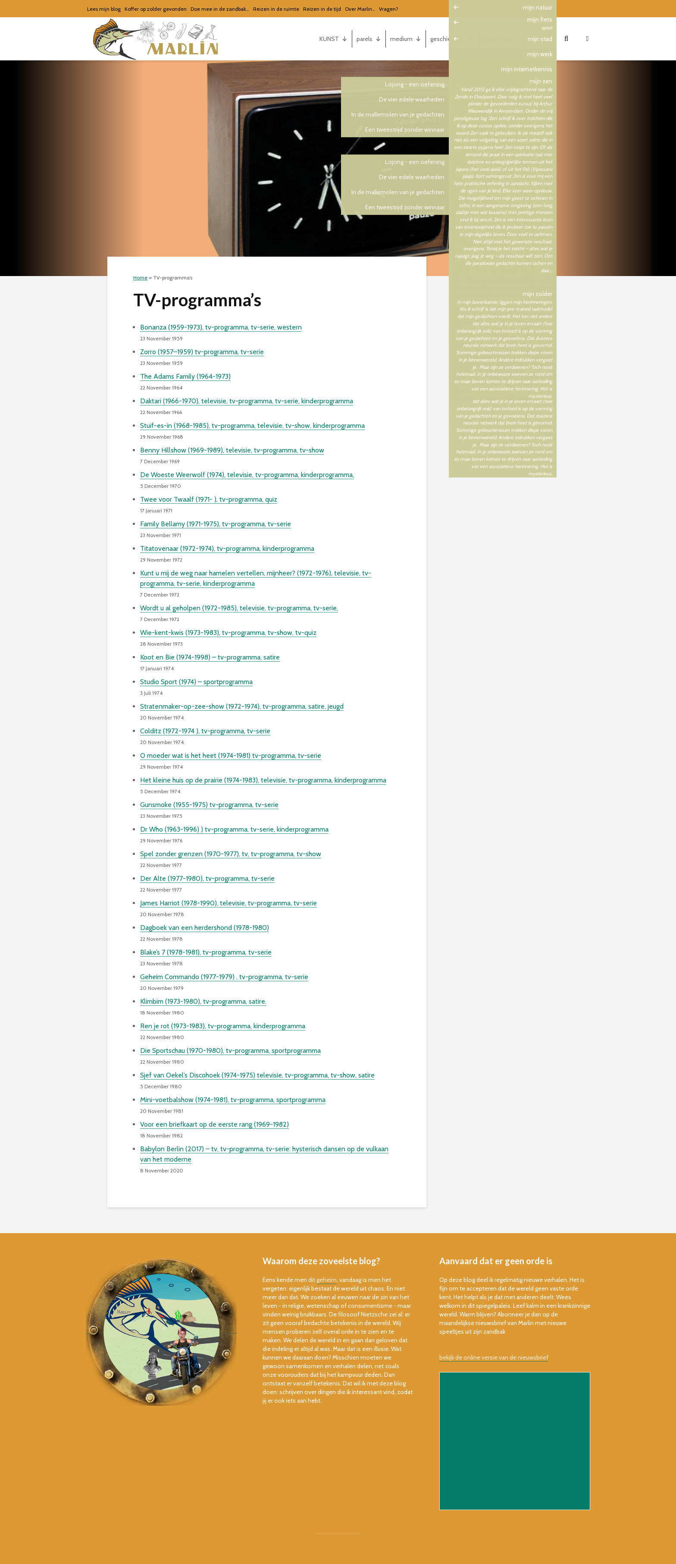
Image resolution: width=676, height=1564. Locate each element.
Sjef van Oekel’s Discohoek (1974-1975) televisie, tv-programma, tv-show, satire (257, 1075)
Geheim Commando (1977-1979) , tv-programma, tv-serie (224, 977)
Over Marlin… (360, 9)
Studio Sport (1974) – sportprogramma (196, 682)
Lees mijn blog (104, 9)
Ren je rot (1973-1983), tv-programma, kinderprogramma (222, 1026)
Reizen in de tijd (322, 9)
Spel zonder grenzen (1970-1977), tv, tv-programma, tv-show (230, 854)
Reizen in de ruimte (276, 9)
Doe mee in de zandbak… (220, 9)
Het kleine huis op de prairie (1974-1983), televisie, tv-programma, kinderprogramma (263, 780)
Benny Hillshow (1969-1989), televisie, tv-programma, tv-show (232, 450)
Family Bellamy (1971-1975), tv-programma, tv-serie (215, 524)
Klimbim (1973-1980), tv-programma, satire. (203, 1001)
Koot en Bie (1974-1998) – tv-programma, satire (210, 657)
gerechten (501, 38)
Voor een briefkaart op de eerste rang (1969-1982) (214, 1124)
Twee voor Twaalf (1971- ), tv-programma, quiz (208, 499)
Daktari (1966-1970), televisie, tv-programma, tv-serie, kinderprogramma (246, 401)
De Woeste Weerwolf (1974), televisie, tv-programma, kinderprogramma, (247, 475)
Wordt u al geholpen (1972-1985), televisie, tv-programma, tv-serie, (239, 608)
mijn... (540, 38)
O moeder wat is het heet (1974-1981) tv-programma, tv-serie (230, 755)
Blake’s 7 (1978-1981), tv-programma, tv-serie (206, 952)
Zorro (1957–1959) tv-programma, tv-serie (202, 352)
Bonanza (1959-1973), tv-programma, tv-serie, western (221, 327)
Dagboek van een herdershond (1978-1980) (204, 927)
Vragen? (388, 9)
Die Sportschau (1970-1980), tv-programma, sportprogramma (230, 1050)
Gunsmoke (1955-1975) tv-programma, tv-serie (209, 805)
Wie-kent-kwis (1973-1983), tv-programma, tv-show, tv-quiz (228, 632)
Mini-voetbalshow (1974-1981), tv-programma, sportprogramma (232, 1100)
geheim (326, 1280)
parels (369, 38)
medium (405, 38)
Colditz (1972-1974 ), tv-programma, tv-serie (205, 731)
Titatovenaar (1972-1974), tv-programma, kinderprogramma (227, 548)
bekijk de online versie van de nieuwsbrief (493, 1357)
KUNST (333, 38)
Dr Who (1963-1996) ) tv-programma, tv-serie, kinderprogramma (234, 829)
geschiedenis (452, 38)
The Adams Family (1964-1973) (185, 376)
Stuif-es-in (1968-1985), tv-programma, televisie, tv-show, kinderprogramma (252, 425)
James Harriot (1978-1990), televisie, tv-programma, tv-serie (228, 903)
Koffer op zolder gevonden (156, 9)
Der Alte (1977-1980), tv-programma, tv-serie (207, 878)
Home (140, 277)
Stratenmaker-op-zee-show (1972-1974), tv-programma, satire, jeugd (242, 706)
